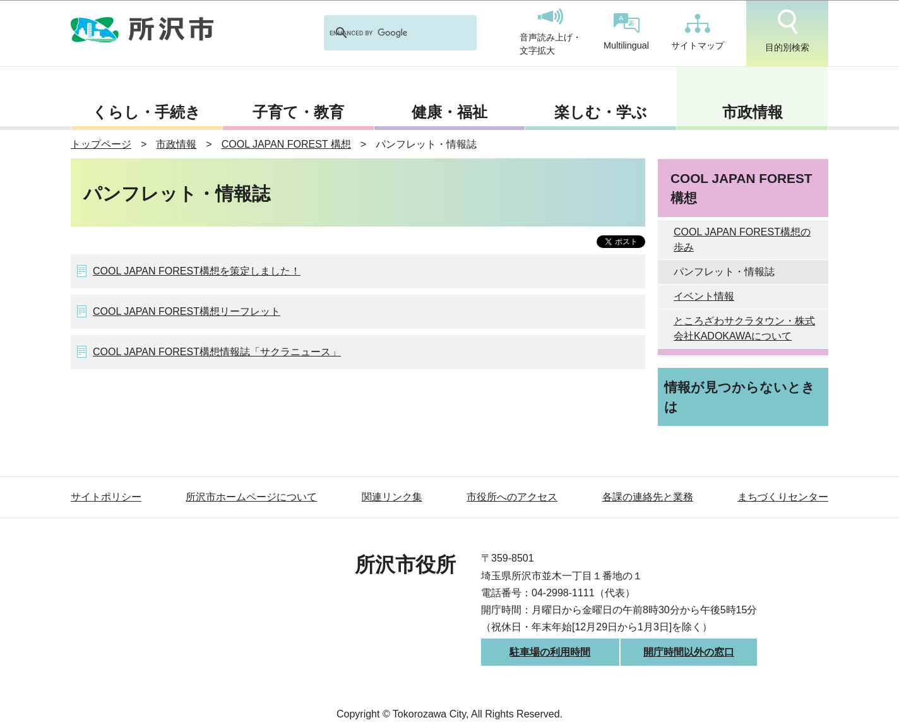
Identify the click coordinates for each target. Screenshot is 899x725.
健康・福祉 (449, 112)
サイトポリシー (106, 497)
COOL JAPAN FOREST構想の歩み (742, 239)
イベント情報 (704, 296)
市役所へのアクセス (512, 497)
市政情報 (752, 112)
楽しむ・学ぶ (600, 112)
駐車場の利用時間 (549, 652)
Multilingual (626, 31)
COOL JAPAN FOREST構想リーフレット (186, 311)
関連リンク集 (392, 497)
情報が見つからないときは (739, 397)
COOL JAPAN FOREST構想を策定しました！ (197, 271)
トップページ (101, 144)
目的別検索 (787, 30)
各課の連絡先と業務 (647, 497)
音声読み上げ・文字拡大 (550, 32)
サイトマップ (697, 32)
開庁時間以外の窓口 (688, 652)
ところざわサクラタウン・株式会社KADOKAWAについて (744, 328)
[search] (384, 33)
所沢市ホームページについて (251, 497)
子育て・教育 (298, 112)
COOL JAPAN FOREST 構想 (286, 144)
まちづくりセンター (782, 497)
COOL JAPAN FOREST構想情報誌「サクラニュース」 (217, 351)
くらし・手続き (146, 112)
